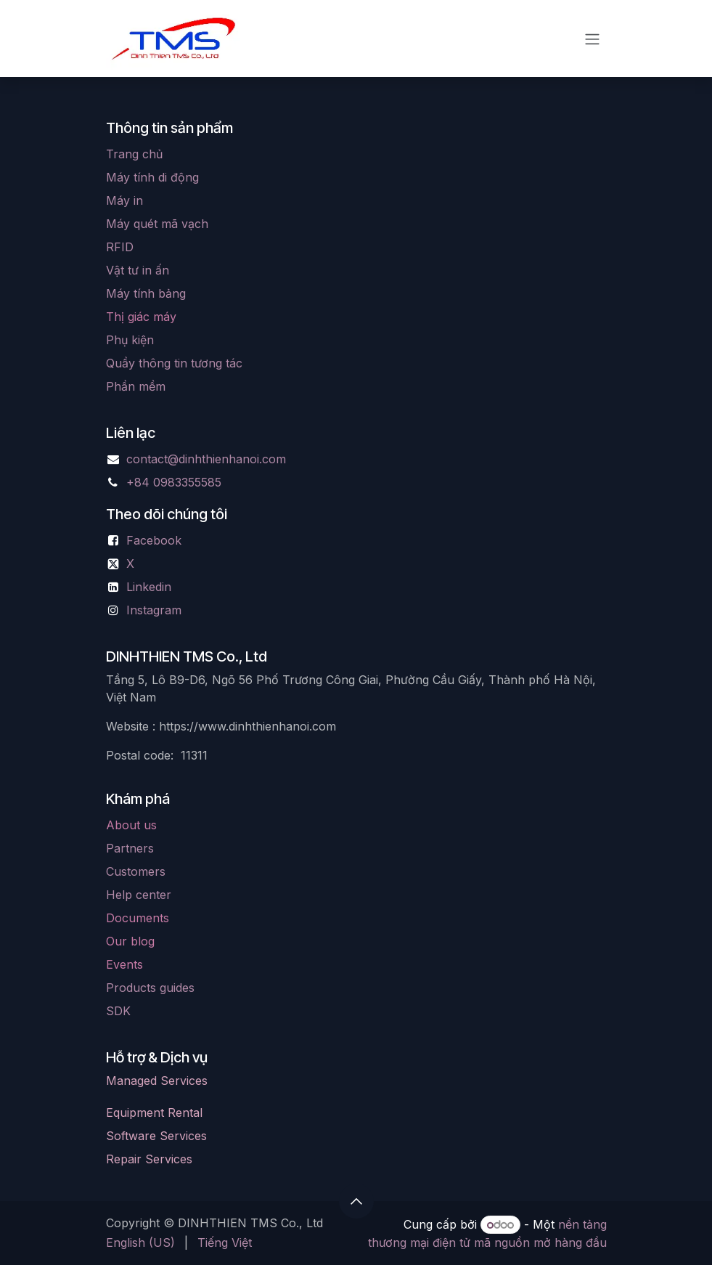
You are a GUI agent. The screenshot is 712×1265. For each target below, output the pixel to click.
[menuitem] (140, 1242)
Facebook (153, 540)
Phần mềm (135, 386)
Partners (130, 848)
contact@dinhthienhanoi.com (206, 459)
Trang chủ (134, 154)
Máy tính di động (152, 177)
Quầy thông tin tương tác (174, 363)
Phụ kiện (130, 340)
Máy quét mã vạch (157, 223)
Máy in (124, 200)
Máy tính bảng (146, 293)
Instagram (153, 610)
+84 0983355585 (173, 482)
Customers (135, 871)
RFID (120, 247)
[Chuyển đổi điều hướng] (592, 38)
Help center (138, 894)
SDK (118, 1011)
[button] (356, 1201)
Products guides (150, 987)
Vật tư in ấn (137, 270)
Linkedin (148, 586)
